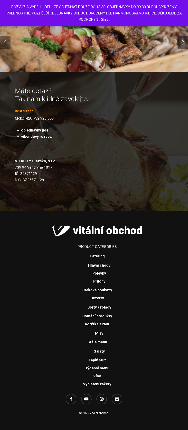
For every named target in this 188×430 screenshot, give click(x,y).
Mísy (99, 333)
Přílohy (99, 281)
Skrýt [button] (105, 19)
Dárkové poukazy (97, 290)
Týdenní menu (97, 368)
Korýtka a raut (97, 324)
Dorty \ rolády (99, 307)
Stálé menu (97, 342)
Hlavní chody (99, 265)
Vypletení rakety (97, 384)
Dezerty (97, 298)
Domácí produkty (97, 316)
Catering (97, 256)
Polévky (99, 273)
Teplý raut (97, 360)
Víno (97, 376)
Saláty (99, 351)
